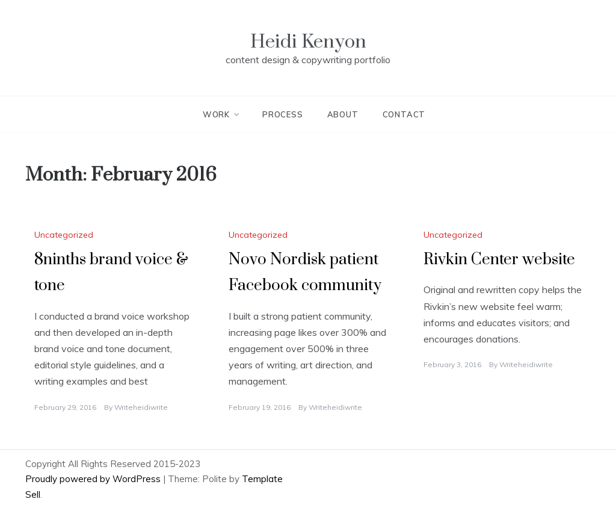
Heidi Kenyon (308, 42)
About (343, 114)
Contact (404, 114)
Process (282, 114)
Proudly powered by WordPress (94, 479)
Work (220, 114)
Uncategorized (63, 234)
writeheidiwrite (141, 407)
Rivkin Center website (499, 260)
